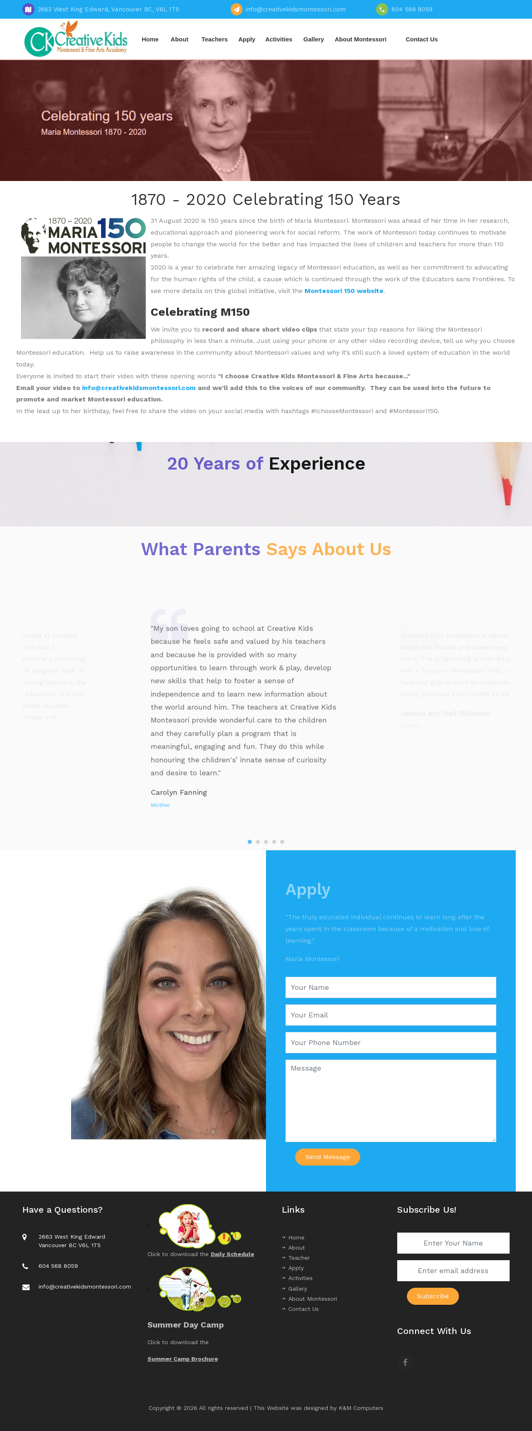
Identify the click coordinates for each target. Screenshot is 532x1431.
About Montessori (361, 39)
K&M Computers (361, 1408)
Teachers (214, 39)
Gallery (313, 39)
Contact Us (422, 39)
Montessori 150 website (344, 291)
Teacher (296, 1257)
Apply (246, 39)
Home (150, 39)
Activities (278, 39)
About (179, 39)
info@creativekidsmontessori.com (139, 388)
